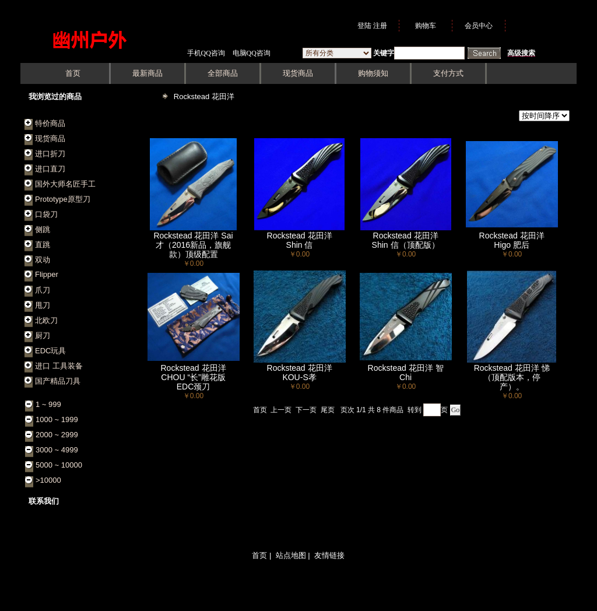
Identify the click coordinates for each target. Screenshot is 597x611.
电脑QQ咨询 (252, 53)
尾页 (328, 410)
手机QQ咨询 (206, 53)
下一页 (306, 410)
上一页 (281, 410)
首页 (260, 410)
